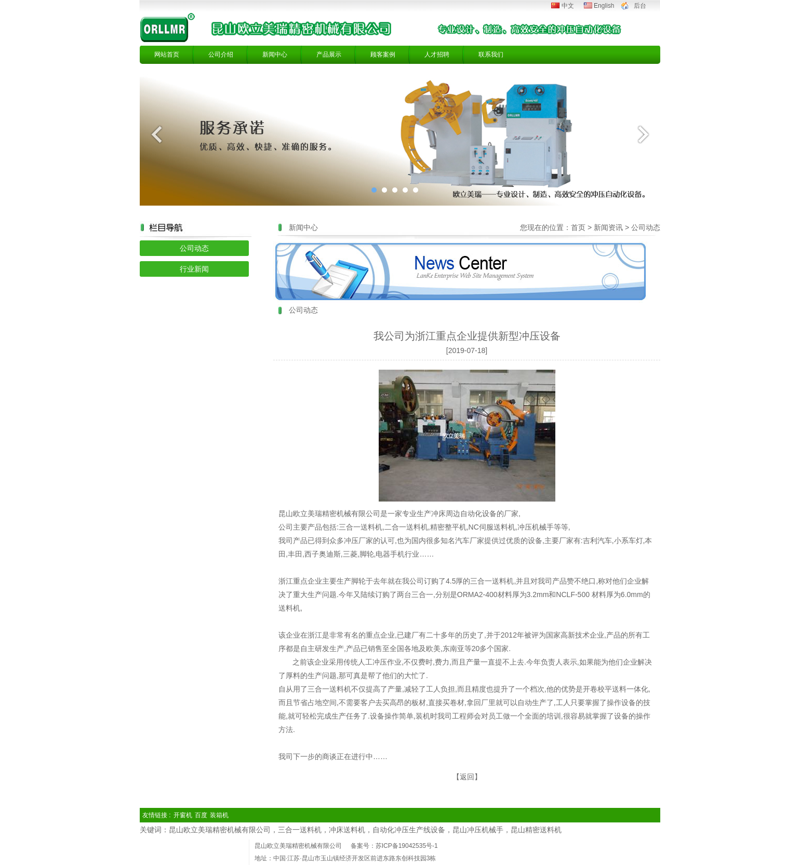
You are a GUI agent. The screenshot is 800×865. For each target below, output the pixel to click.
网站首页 (166, 54)
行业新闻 (194, 269)
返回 (467, 777)
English (604, 5)
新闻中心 (274, 54)
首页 (578, 227)
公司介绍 (220, 54)
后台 (640, 5)
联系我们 (490, 54)
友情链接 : (156, 815)
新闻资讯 (608, 227)
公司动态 (194, 248)
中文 (568, 5)
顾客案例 (382, 54)
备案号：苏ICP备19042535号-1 (394, 845)
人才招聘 (436, 54)
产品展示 (328, 54)
